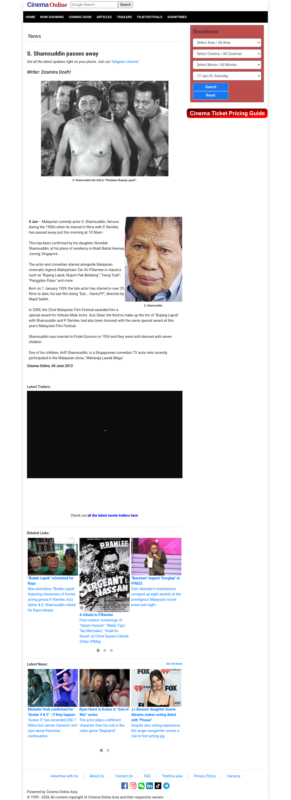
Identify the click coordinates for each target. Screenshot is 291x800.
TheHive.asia (172, 776)
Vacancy (234, 776)
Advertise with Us (64, 776)
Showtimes (177, 17)
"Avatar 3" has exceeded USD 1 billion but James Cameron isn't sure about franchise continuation (53, 703)
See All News (174, 663)
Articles (104, 17)
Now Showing (52, 17)
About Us (96, 776)
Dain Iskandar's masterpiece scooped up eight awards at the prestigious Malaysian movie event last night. (156, 572)
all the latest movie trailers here (112, 515)
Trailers (124, 17)
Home (30, 17)
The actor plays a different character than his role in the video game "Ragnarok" (105, 701)
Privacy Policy (205, 776)
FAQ (147, 776)
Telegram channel (124, 62)
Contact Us (124, 776)
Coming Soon (80, 17)
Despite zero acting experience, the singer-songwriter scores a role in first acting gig (156, 703)
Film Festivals (149, 17)
